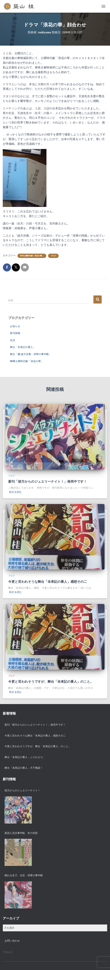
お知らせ (15, 326)
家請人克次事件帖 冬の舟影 (21, 833)
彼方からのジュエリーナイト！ (22, 790)
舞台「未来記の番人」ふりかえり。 (25, 757)
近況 (12, 340)
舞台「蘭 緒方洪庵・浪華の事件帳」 (30, 354)
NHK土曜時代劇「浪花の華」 (32, 256)
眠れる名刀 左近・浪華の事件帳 (24, 875)
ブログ (53, 256)
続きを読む (15, 491)
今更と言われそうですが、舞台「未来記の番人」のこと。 (50, 681)
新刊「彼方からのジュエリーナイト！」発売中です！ (47, 481)
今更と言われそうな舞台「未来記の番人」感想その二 (47, 581)
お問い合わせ (12, 940)
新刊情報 (15, 333)
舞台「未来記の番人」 (23, 347)
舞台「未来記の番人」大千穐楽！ (24, 767)
